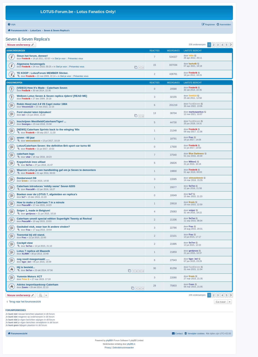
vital (28, 157)
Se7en (29, 165)
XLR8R (25, 253)
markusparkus (196, 112)
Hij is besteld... (26, 267)
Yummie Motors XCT (29, 276)
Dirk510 (193, 95)
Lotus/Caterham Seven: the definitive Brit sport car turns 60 (54, 145)
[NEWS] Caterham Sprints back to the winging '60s (48, 129)
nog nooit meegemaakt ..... (33, 259)
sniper (192, 210)
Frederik (26, 58)
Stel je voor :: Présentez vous (69, 58)
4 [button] (222, 44)
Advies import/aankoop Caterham (37, 284)
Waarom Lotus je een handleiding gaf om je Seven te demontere (56, 170)
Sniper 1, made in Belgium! (33, 210)
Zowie (25, 287)
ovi (23, 115)
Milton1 (192, 161)
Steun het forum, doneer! (32, 55)
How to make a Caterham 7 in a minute (40, 202)
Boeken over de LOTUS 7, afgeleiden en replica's (47, 194)
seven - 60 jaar (26, 137)
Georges (26, 124)
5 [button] (226, 44)
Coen (191, 284)
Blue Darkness (196, 153)
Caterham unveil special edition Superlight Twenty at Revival (54, 218)
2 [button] (213, 44)
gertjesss (30, 213)
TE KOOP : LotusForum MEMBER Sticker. (42, 73)
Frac (191, 137)
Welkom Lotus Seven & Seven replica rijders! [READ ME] (52, 95)
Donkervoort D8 (26, 178)
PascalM (30, 189)
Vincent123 (27, 106)
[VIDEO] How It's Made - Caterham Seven (42, 87)
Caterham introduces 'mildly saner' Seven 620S (46, 186)
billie (191, 55)
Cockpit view (25, 242)
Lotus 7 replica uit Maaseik (33, 251)
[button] (231, 44)
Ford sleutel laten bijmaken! (34, 112)
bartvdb (193, 63)
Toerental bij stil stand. (31, 234)
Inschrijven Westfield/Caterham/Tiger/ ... (41, 121)
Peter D (25, 279)
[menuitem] (11, 24)
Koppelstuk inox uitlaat (31, 161)
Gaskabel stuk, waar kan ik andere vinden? (43, 226)
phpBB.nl (131, 344)
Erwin (25, 181)
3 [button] (218, 44)
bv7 (23, 197)
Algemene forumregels (31, 63)
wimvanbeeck (33, 140)
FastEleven (194, 104)
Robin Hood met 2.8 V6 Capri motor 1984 (42, 104)
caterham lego (25, 153)
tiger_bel (26, 262)
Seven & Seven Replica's (28, 39)
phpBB (109, 340)
